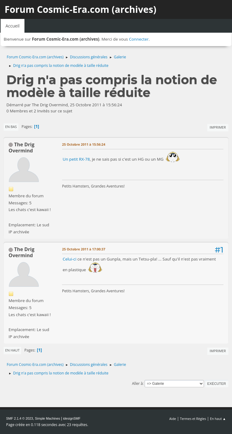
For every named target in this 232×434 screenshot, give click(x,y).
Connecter (139, 39)
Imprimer (218, 127)
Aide (172, 418)
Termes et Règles (193, 418)
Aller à (137, 383)
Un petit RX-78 (76, 159)
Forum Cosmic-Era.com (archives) (80, 9)
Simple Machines (47, 418)
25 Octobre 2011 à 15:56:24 (83, 144)
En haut (12, 350)
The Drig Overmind (22, 147)
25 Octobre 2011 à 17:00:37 (83, 249)
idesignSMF (71, 418)
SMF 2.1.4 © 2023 (19, 418)
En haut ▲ (218, 418)
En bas (11, 126)
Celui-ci (70, 259)
